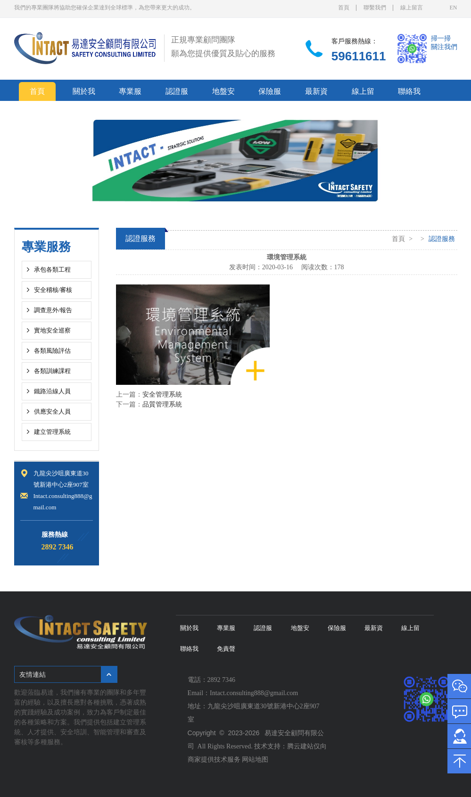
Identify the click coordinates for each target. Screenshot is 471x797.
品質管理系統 (162, 404)
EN (453, 7)
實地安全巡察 (52, 330)
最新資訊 (316, 94)
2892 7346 (57, 547)
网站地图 (255, 759)
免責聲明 (37, 113)
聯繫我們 (375, 7)
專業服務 (130, 94)
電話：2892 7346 (213, 679)
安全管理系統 (162, 394)
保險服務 (269, 94)
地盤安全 (223, 94)
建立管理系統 (52, 431)
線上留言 (411, 7)
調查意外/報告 (53, 310)
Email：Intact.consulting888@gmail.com (245, 693)
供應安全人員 (52, 411)
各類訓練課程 (52, 370)
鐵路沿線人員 (52, 391)
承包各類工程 (52, 269)
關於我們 (84, 94)
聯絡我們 (409, 94)
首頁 (343, 7)
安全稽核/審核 (53, 289)
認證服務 (176, 94)
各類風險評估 (52, 350)
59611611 (358, 56)
